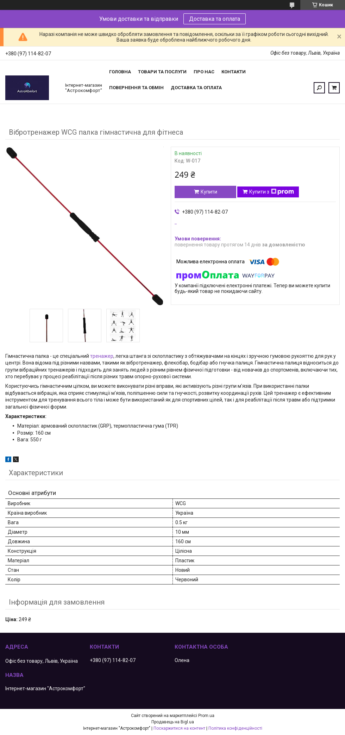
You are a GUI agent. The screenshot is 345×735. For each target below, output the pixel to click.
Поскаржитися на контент (179, 728)
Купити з (271, 192)
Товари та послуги (162, 71)
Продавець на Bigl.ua (172, 721)
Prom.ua (206, 715)
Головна (120, 71)
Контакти (233, 71)
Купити (209, 192)
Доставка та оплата (214, 19)
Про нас (204, 71)
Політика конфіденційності (235, 728)
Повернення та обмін (136, 87)
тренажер (101, 356)
